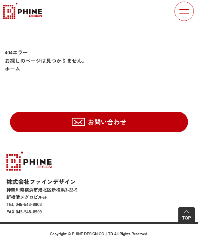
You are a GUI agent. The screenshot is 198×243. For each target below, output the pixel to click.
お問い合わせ (107, 121)
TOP (186, 217)
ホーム (12, 68)
